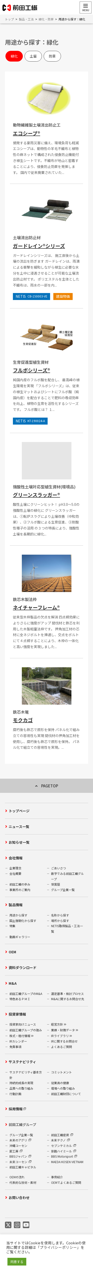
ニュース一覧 (19, 826)
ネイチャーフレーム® (36, 607)
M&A (13, 983)
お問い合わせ (19, 1197)
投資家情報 (17, 1014)
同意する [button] (16, 1261)
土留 (33, 56)
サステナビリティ (22, 1061)
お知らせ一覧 (19, 842)
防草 (52, 56)
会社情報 (16, 857)
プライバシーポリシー (58, 1247)
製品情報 (16, 904)
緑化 (14, 56)
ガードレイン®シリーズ (39, 245)
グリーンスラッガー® (36, 494)
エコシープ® (26, 133)
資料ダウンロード (22, 967)
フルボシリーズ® (31, 370)
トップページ (19, 810)
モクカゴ (23, 720)
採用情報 (16, 1108)
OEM (12, 951)
